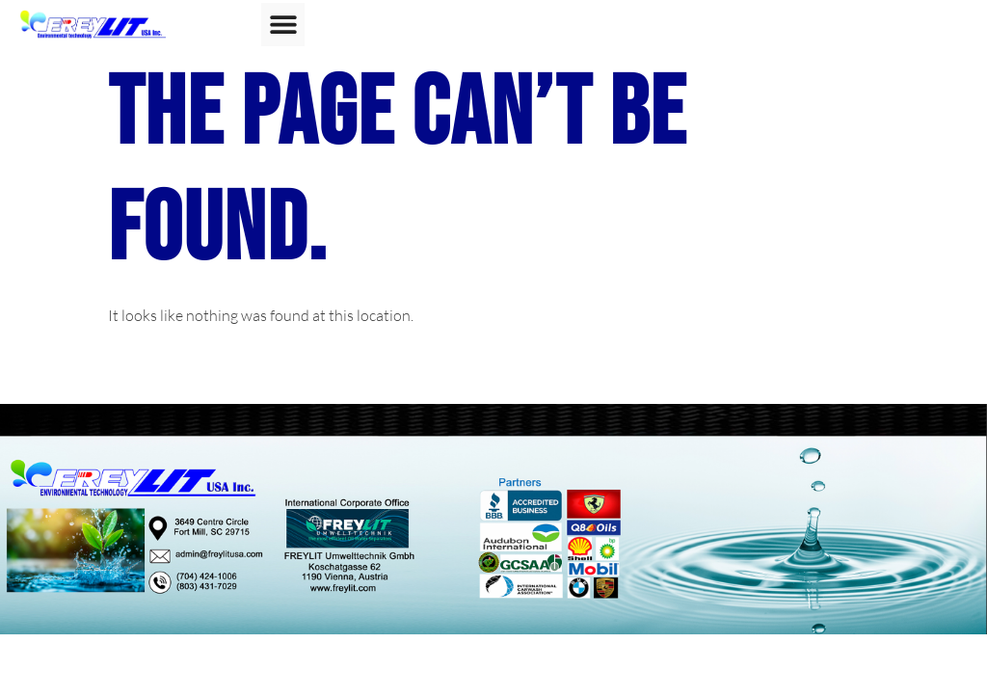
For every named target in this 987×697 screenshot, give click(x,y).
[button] (283, 24)
